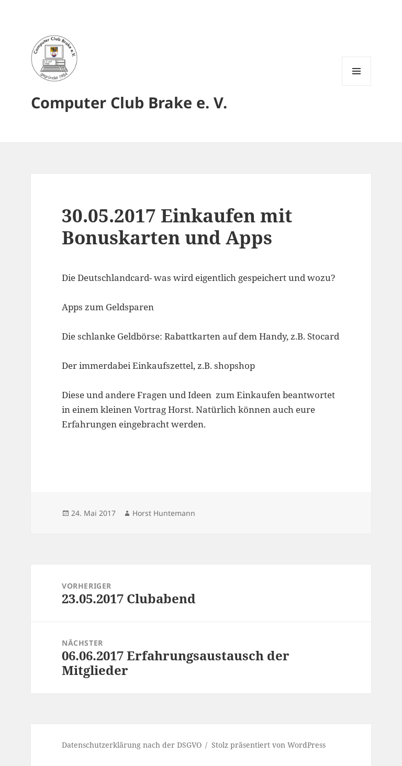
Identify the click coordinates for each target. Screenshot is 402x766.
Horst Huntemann (163, 513)
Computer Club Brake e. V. (129, 102)
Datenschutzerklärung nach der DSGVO (132, 745)
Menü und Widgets (356, 85)
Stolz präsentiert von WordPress (268, 745)
